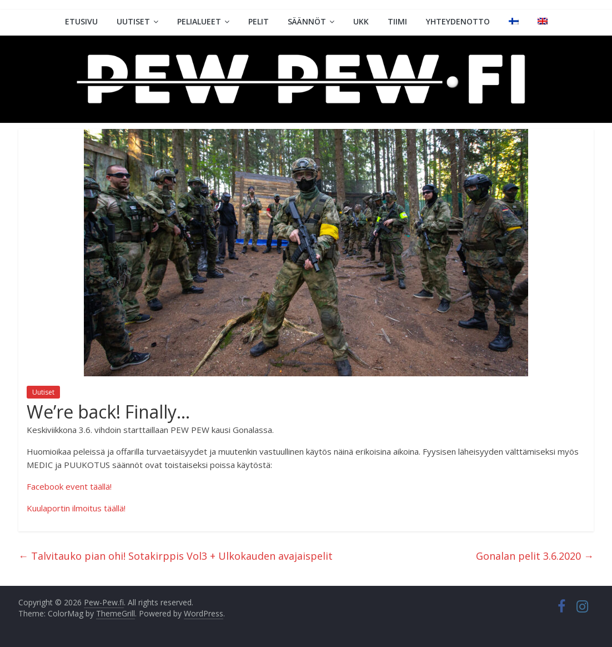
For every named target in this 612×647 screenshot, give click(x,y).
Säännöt (307, 21)
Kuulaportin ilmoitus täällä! (76, 508)
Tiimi (397, 21)
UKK (361, 21)
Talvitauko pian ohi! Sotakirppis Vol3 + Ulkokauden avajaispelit (175, 556)
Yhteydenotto (458, 21)
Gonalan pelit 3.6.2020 (535, 556)
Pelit (258, 21)
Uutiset (133, 21)
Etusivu (81, 21)
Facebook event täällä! (69, 486)
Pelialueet (199, 21)
